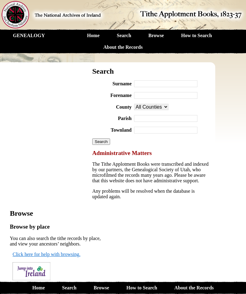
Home (93, 35)
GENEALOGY (29, 35)
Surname (122, 83)
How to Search (196, 35)
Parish (125, 118)
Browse (156, 35)
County (124, 107)
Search (124, 35)
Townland (121, 130)
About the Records (123, 47)
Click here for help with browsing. (46, 254)
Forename (121, 95)
